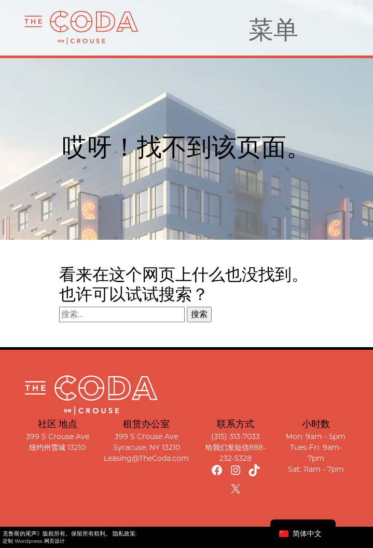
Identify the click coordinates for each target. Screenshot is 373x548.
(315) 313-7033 (235, 436)
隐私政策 (124, 533)
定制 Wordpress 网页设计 (34, 541)
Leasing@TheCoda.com (146, 458)
